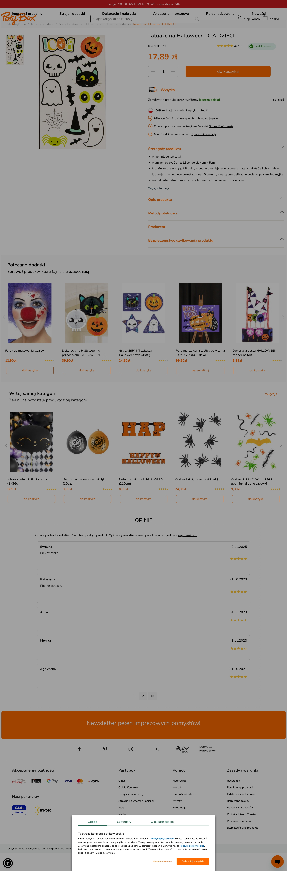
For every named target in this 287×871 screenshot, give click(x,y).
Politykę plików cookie (192, 845)
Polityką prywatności (162, 838)
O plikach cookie (162, 822)
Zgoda (92, 822)
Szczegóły (124, 822)
